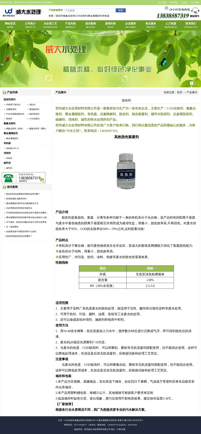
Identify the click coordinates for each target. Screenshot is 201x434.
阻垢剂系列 (9, 99)
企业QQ (184, 2)
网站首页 (10, 25)
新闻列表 (110, 25)
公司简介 (30, 25)
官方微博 (195, 2)
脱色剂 (9, 118)
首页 (179, 92)
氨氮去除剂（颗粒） (38, 128)
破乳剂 (7, 163)
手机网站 (174, 2)
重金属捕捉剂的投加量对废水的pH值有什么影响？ (28, 217)
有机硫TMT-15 (12, 148)
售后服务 (151, 25)
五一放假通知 (12, 227)
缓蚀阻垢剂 (34, 109)
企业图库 (131, 25)
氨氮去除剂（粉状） (15, 128)
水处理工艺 (50, 25)
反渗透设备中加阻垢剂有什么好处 (21, 231)
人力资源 (171, 25)
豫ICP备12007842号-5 (133, 420)
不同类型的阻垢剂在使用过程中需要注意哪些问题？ (29, 213)
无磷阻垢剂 (11, 109)
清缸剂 (32, 104)
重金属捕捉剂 (11, 133)
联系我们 (191, 25)
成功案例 (90, 25)
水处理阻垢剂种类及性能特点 (19, 208)
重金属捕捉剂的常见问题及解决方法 (22, 203)
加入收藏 (162, 2)
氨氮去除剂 (9, 123)
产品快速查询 (56, 10)
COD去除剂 (34, 118)
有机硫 (7, 143)
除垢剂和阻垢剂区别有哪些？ (19, 236)
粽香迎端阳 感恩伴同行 (16, 199)
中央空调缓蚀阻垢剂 (15, 114)
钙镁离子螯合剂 (13, 104)
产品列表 (70, 25)
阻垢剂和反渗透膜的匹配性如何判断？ (23, 194)
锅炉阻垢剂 (34, 114)
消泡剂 (7, 153)
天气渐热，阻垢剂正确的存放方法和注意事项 (26, 222)
